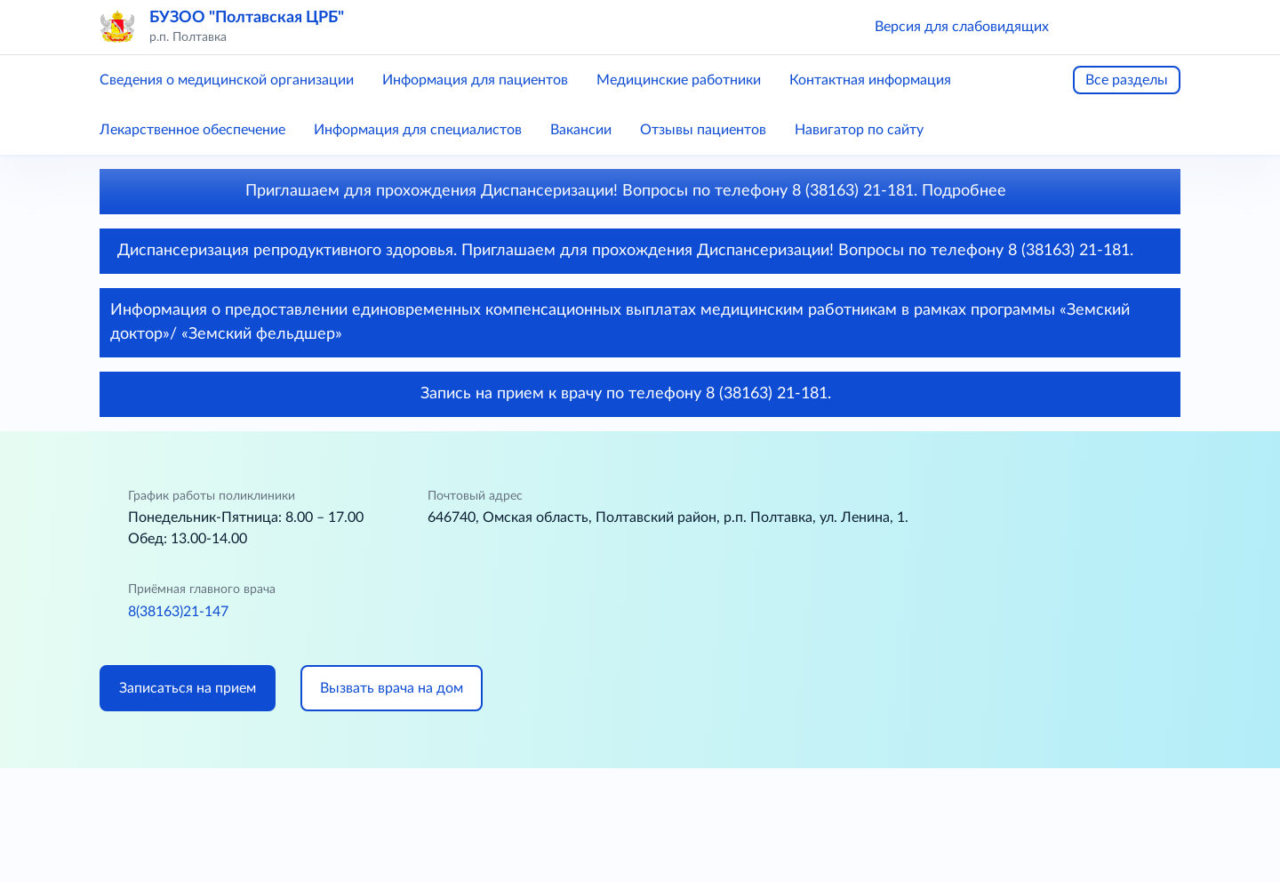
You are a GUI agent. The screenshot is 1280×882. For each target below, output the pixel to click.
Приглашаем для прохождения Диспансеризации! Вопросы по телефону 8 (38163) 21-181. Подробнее (640, 191)
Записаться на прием (187, 688)
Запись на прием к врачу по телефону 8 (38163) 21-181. (640, 394)
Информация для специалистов (418, 130)
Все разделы (1126, 80)
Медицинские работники (678, 80)
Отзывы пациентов (703, 130)
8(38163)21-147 (178, 612)
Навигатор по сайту (859, 130)
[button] (1088, 27)
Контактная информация (870, 80)
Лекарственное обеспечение (192, 130)
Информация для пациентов (475, 80)
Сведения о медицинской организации (227, 80)
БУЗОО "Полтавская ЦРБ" (246, 18)
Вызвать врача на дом (391, 688)
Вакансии (581, 130)
